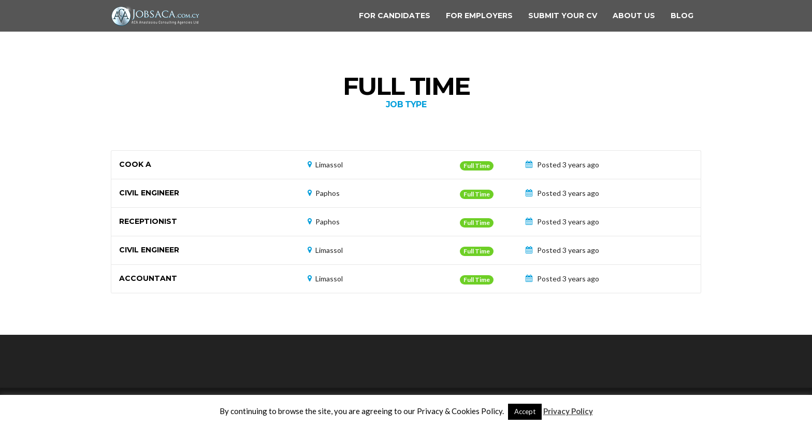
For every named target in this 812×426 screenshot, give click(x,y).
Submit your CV (562, 15)
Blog (682, 15)
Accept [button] (524, 411)
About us (634, 15)
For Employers (479, 15)
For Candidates (394, 15)
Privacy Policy (568, 411)
